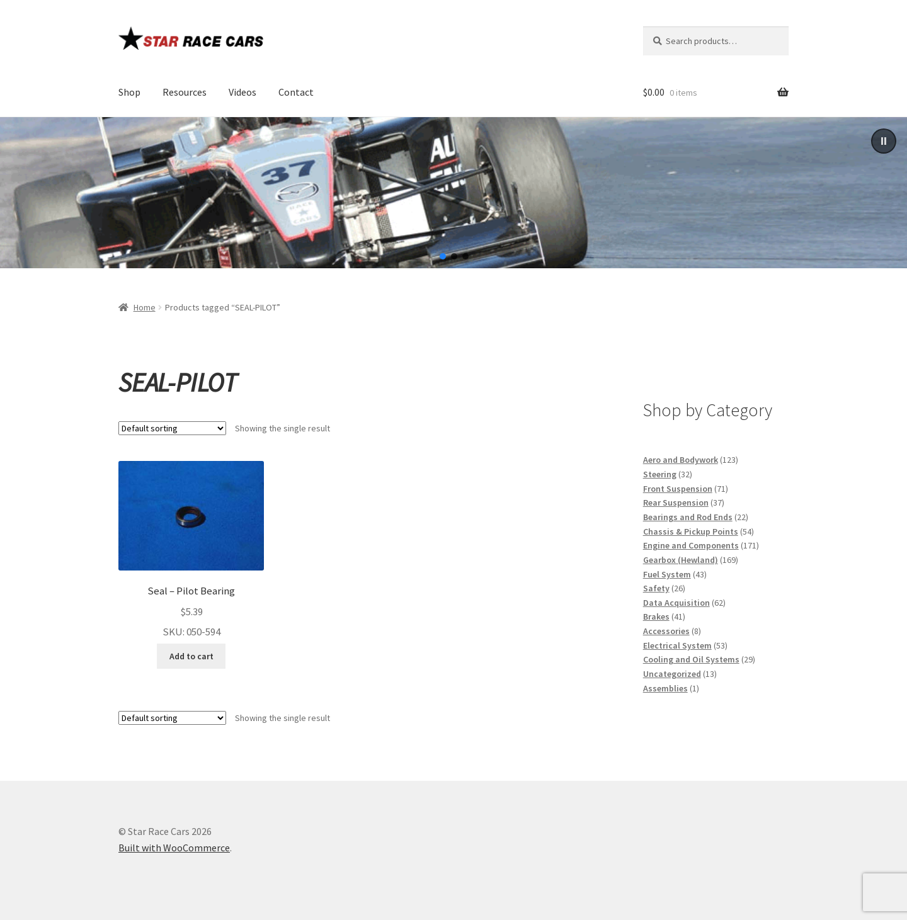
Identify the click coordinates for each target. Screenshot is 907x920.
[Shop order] (172, 428)
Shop (129, 92)
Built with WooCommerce (174, 847)
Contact (296, 92)
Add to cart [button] (191, 656)
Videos (242, 92)
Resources (185, 92)
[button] (883, 141)
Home (145, 307)
